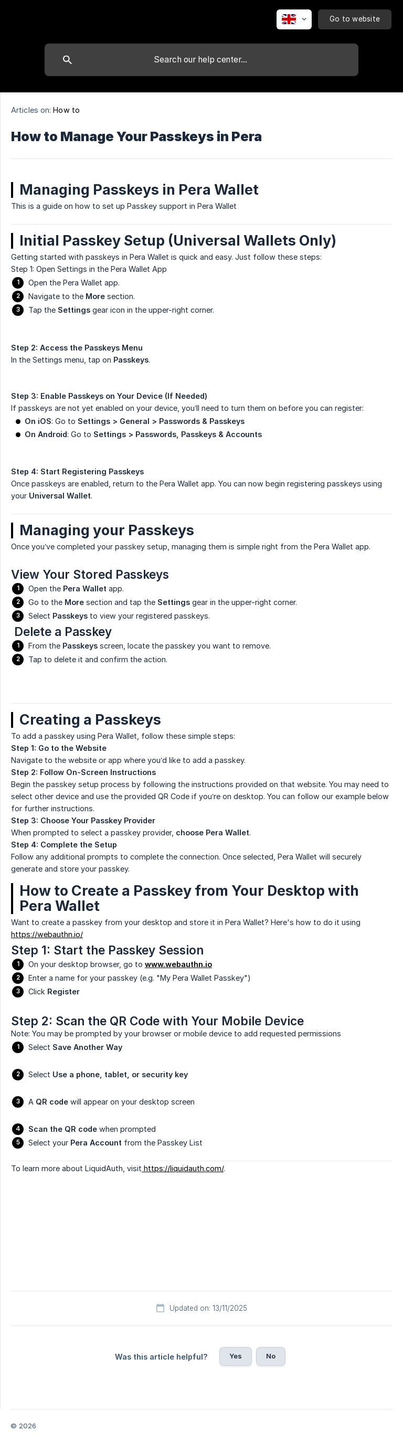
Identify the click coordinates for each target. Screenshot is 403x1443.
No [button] (270, 1356)
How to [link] (66, 109)
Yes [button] (235, 1356)
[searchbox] (201, 60)
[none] (294, 19)
